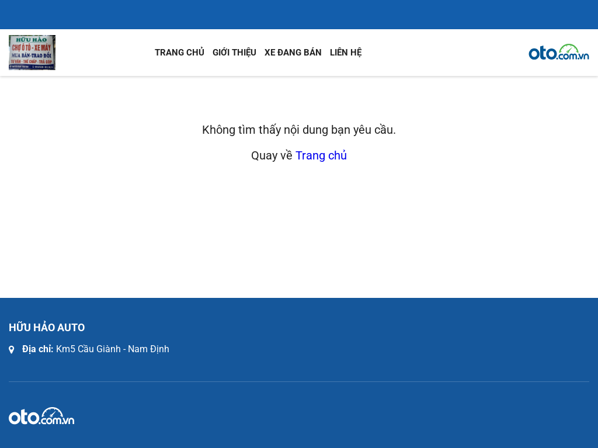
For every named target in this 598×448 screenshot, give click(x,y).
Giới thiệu (234, 52)
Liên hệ (345, 52)
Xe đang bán (293, 52)
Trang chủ (179, 52)
